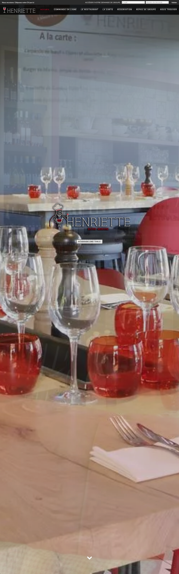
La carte (108, 9)
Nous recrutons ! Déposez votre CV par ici (18, 2)
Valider (174, 2)
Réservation (124, 9)
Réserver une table (89, 241)
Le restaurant (89, 9)
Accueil (45, 9)
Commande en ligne (65, 9)
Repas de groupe (146, 9)
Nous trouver (168, 9)
